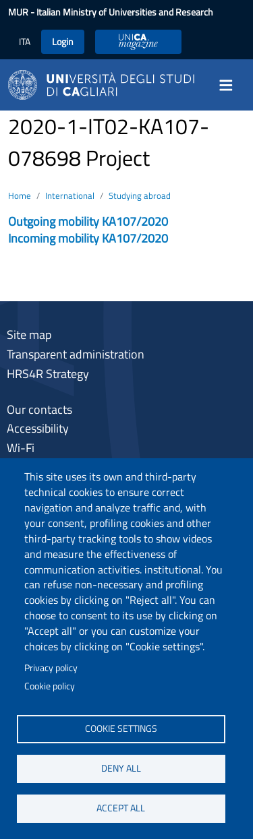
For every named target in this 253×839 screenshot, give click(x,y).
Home (19, 195)
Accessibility (38, 428)
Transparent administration (75, 354)
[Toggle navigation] (230, 84)
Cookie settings (121, 728)
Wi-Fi (20, 448)
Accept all (120, 808)
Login (63, 41)
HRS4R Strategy (48, 374)
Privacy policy (51, 668)
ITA (24, 41)
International (69, 195)
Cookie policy (49, 686)
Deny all (121, 768)
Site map (29, 334)
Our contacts (39, 409)
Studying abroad (140, 195)
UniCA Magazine (138, 41)
